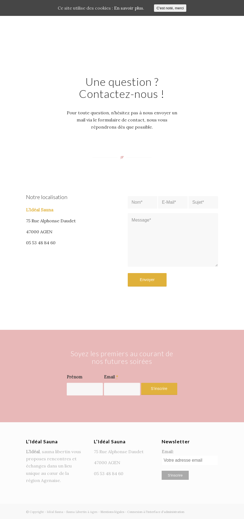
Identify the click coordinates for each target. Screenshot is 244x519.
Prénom (74, 388)
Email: (167, 451)
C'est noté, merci (170, 8)
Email (111, 388)
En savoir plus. (129, 8)
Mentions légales (112, 512)
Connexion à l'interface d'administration (155, 512)
